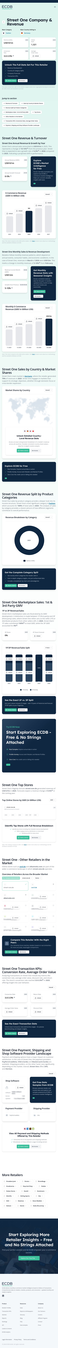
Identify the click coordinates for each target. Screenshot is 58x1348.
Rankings (4, 1321)
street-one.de (27, 878)
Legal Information (7, 1339)
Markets (4, 1315)
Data (21, 1308)
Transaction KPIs (6, 1311)
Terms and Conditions (30, 1339)
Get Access (23, 80)
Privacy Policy (17, 1339)
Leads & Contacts (7, 1328)
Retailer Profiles (6, 1308)
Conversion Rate (10, 994)
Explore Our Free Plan (29, 1258)
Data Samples (24, 1325)
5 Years (48, 648)
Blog (21, 1318)
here (33, 241)
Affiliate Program (42, 1318)
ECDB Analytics (6, 1332)
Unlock (9, 659)
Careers (40, 1315)
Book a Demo (11, 80)
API (3, 1325)
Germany (27, 33)
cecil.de (23, 866)
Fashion (8, 33)
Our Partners (41, 1311)
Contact (40, 1321)
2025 (52, 800)
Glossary (22, 1315)
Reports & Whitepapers (26, 1311)
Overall (48, 194)
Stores (38, 878)
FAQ (21, 1321)
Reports (4, 1318)
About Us (40, 1308)
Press (39, 1325)
